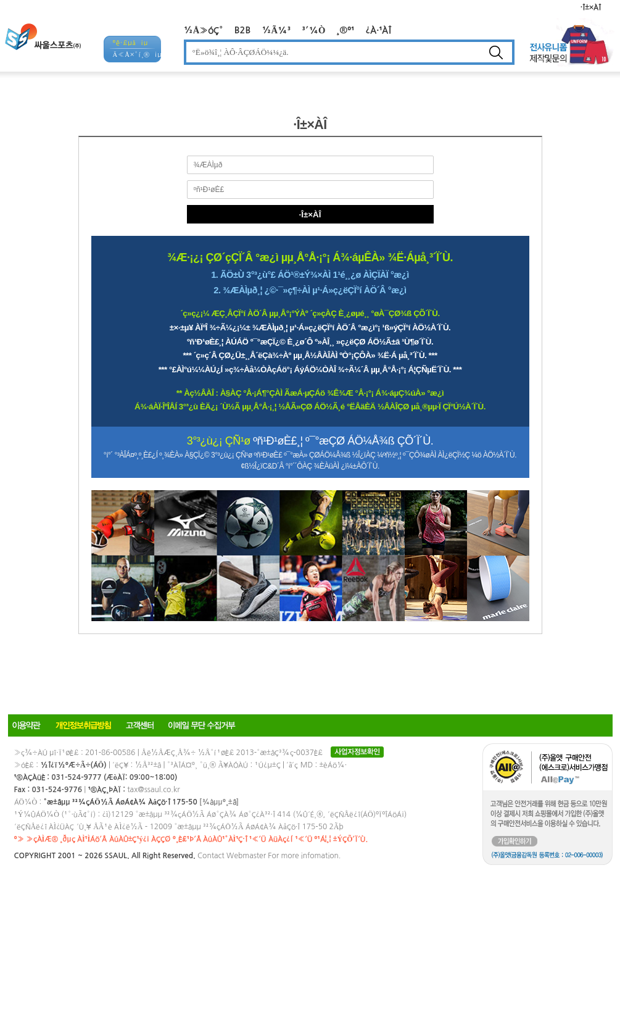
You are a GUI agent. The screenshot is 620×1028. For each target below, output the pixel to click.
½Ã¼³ (276, 30)
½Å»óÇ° (203, 30)
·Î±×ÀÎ (591, 7)
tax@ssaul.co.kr (153, 789)
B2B (242, 30)
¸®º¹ (345, 30)
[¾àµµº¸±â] (219, 802)
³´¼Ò (314, 30)
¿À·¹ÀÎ (378, 30)
